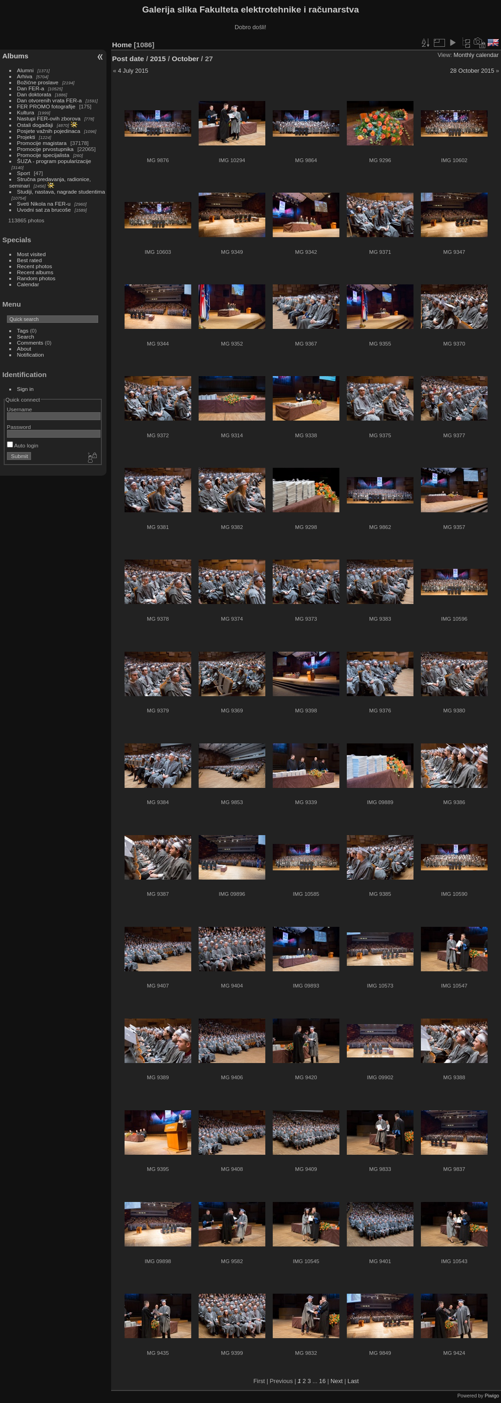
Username (19, 409)
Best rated (29, 260)
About (24, 349)
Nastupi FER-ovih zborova (49, 118)
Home (122, 45)
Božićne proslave (38, 82)
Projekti (26, 137)
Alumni (25, 70)
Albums (15, 56)
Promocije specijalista (43, 155)
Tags (23, 330)
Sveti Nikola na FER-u (44, 204)
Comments (30, 343)
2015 (158, 59)
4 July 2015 (133, 70)
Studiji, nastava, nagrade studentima (61, 192)
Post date (128, 59)
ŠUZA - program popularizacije (54, 161)
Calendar (28, 284)
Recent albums (35, 272)
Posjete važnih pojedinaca (49, 131)
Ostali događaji (35, 125)
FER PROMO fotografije (46, 106)
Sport (23, 173)
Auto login (22, 445)
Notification (30, 355)
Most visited (31, 254)
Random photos (36, 278)
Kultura (25, 112)
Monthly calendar (476, 54)
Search (25, 336)
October (185, 59)
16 (322, 1381)
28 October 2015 (472, 70)
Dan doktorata (34, 94)
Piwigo (492, 1395)
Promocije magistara (42, 143)
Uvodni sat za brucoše (44, 210)
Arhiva (24, 76)
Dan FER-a (30, 88)
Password (19, 427)
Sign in (25, 389)
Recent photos (34, 266)
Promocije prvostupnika (45, 149)
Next (337, 1381)
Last (353, 1381)
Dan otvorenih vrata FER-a (49, 100)
